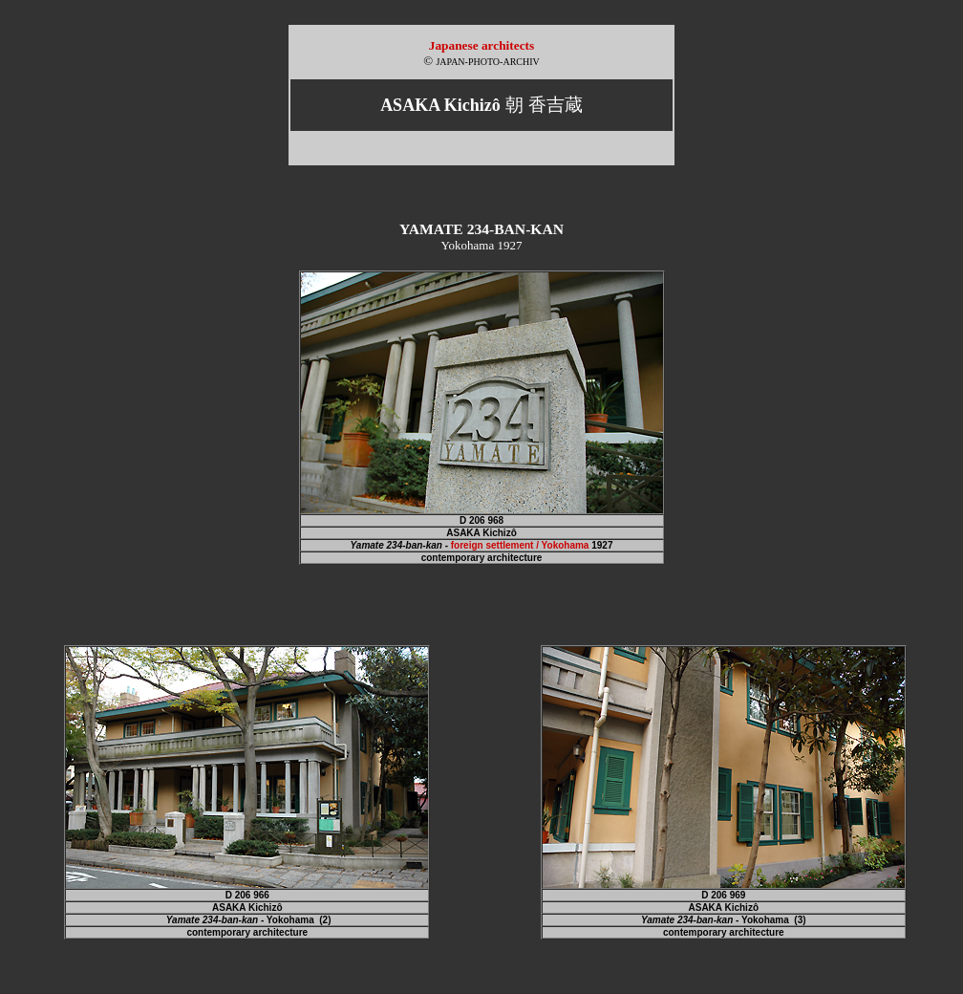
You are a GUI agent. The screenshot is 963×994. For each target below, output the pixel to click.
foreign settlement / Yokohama (520, 545)
